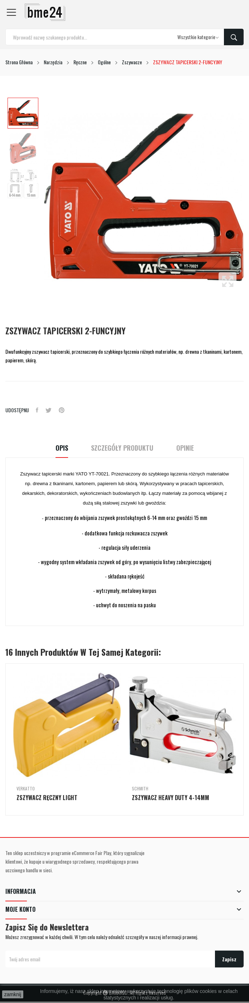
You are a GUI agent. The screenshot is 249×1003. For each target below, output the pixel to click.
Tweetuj (48, 410)
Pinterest (61, 410)
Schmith (140, 788)
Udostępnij (37, 410)
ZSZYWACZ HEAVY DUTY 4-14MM (170, 797)
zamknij (12, 994)
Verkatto (25, 788)
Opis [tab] (62, 448)
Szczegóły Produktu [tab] (122, 448)
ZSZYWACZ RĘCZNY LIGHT (46, 797)
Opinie (185, 448)
